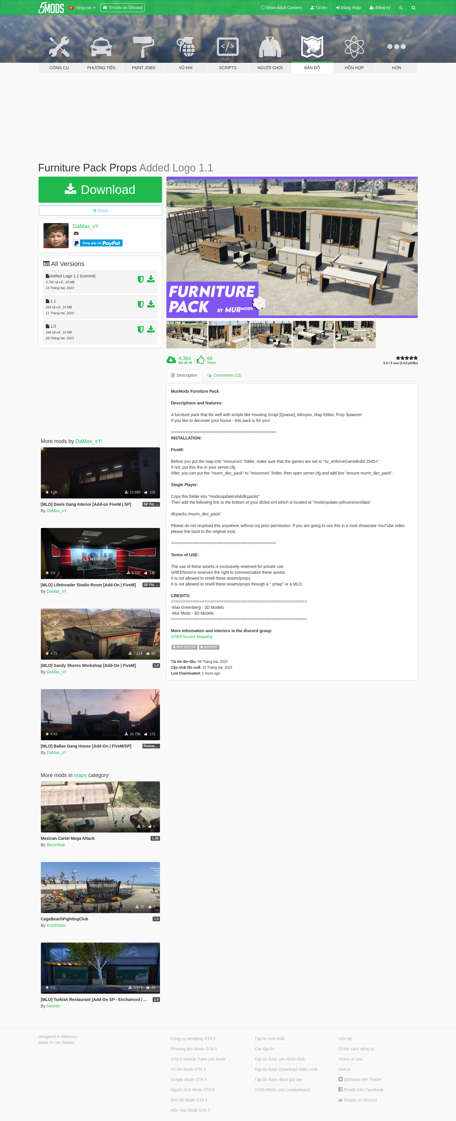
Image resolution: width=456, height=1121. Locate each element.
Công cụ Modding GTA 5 (193, 1038)
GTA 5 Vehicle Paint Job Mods (198, 1059)
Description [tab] (184, 375)
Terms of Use (350, 1059)
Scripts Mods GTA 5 (189, 1079)
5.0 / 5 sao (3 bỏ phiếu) (400, 363)
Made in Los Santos (57, 1042)
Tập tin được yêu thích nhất (280, 1059)
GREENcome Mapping (192, 636)
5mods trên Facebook (360, 1089)
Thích (211, 362)
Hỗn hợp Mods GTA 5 (190, 1110)
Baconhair (56, 844)
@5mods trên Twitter (360, 1079)
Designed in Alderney (58, 1036)
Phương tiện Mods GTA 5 (194, 1049)
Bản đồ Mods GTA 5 (189, 1100)
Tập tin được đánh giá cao (278, 1079)
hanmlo (53, 1006)
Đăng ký (380, 7)
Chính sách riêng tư (356, 1049)
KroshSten (56, 925)
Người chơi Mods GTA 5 (193, 1089)
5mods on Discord (357, 1100)
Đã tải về (185, 362)
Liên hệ (345, 1038)
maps (80, 775)
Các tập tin (264, 1049)
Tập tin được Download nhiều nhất (286, 1069)
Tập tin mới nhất (269, 1038)
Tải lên (319, 7)
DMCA (344, 1069)
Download (100, 190)
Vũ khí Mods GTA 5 (188, 1069)
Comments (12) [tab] (224, 375)
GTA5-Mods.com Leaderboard (282, 1089)
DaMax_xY (86, 226)
